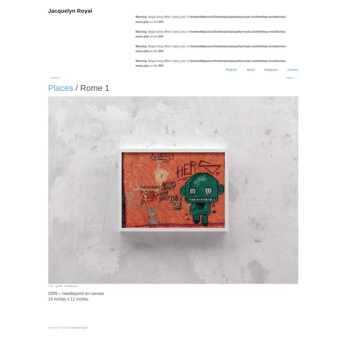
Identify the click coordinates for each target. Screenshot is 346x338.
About (251, 69)
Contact (293, 69)
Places (60, 88)
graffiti (59, 286)
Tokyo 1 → (292, 77)
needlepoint (71, 286)
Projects (231, 69)
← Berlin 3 (54, 77)
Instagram (271, 69)
